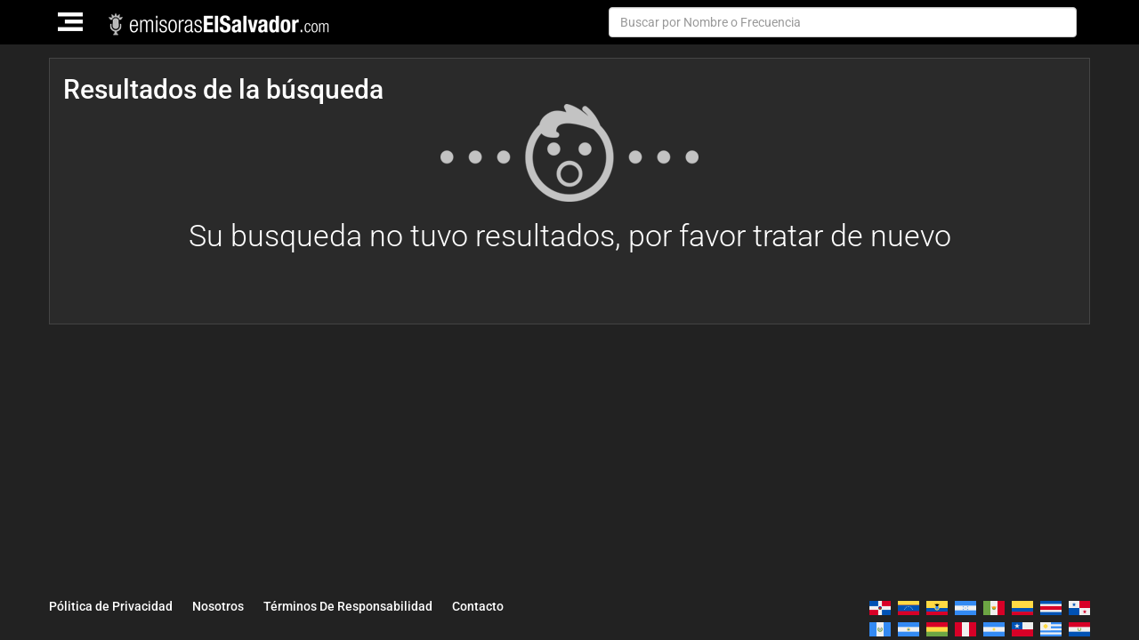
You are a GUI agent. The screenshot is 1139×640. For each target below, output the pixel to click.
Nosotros (218, 606)
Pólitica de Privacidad (111, 606)
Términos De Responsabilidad (347, 606)
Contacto (478, 606)
